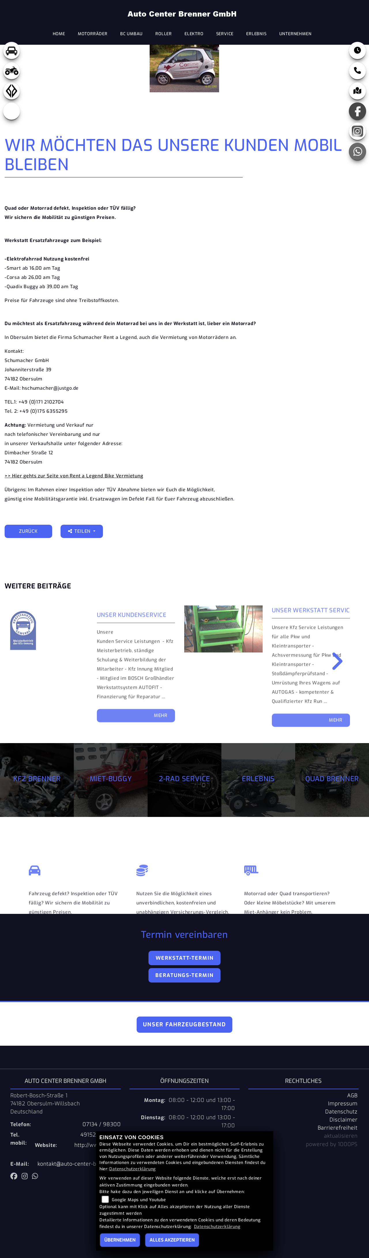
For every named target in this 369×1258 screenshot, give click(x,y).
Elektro (194, 34)
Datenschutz (341, 1111)
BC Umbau (131, 34)
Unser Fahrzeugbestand (184, 1024)
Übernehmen (119, 1240)
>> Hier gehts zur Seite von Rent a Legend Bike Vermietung (74, 476)
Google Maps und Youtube (139, 1200)
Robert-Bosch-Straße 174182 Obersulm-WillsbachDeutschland (45, 1103)
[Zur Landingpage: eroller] (11, 111)
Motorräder (93, 34)
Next (333, 661)
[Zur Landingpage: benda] (11, 91)
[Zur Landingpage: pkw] (11, 50)
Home (59, 34)
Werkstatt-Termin (185, 958)
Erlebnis (256, 34)
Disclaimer (343, 1119)
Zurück (28, 531)
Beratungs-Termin (184, 975)
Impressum (342, 1103)
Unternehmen (295, 34)
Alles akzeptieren (172, 1240)
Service (225, 34)
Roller (163, 34)
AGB (352, 1095)
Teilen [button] (80, 531)
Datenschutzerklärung (132, 1169)
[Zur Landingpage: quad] (11, 70)
